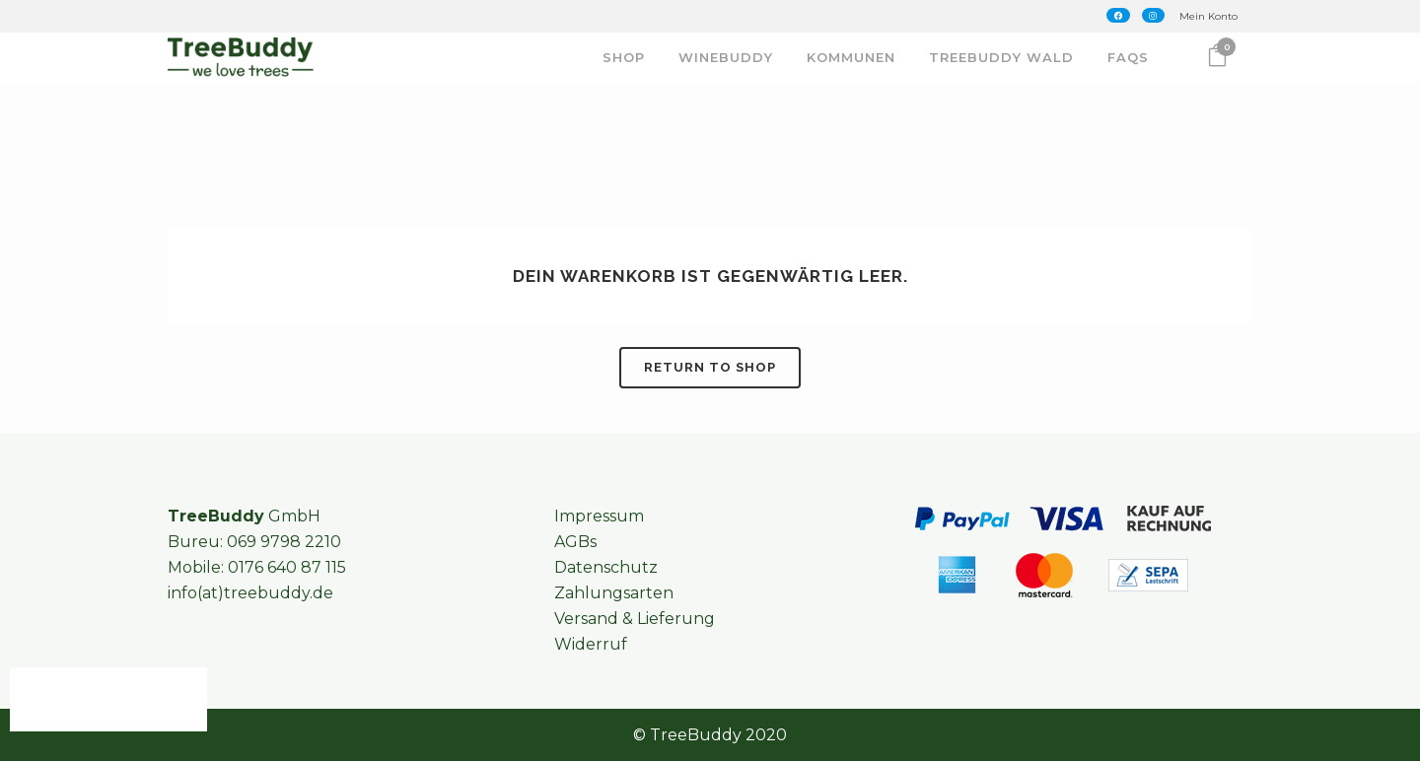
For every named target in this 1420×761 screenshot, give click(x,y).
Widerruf (590, 644)
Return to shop (710, 367)
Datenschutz (606, 567)
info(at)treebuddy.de (250, 593)
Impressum (599, 516)
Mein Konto (1208, 16)
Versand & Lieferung (634, 618)
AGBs (575, 541)
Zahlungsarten (614, 593)
